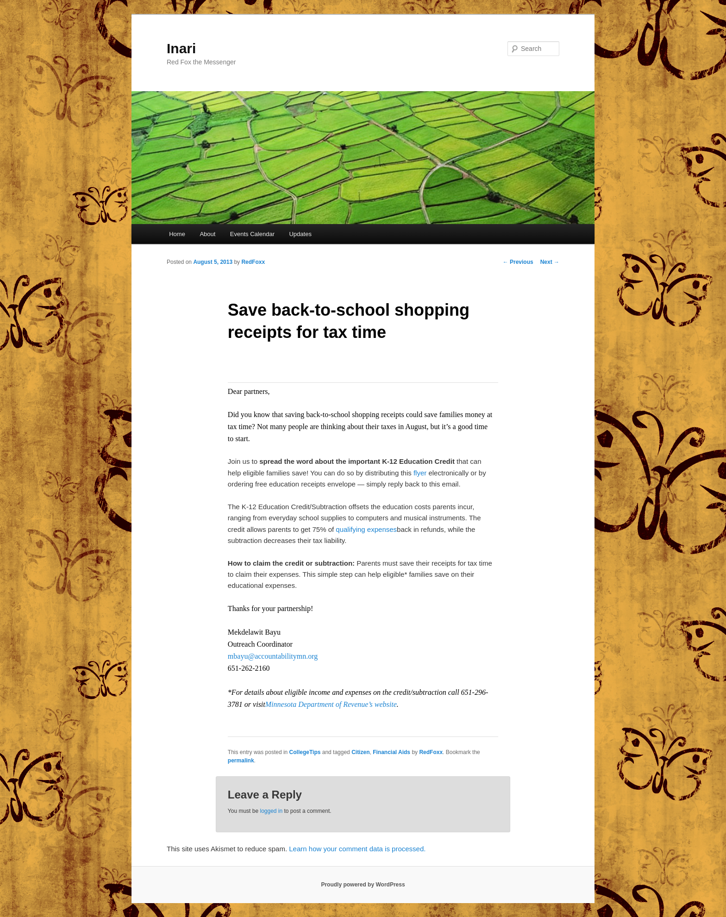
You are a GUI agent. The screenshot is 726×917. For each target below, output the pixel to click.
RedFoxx (253, 262)
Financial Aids (391, 752)
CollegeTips (305, 752)
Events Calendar (252, 234)
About (207, 234)
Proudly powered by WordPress (363, 884)
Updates (300, 234)
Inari (181, 48)
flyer (419, 473)
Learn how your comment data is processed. (357, 849)
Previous (518, 262)
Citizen (360, 752)
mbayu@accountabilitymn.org (273, 656)
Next (549, 262)
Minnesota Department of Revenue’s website (331, 704)
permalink (241, 760)
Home (177, 234)
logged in (271, 811)
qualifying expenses (366, 529)
